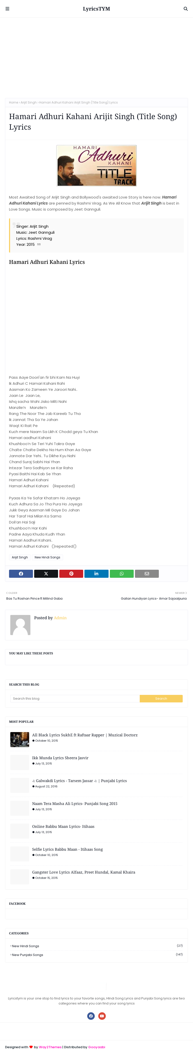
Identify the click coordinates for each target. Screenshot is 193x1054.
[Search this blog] (75, 698)
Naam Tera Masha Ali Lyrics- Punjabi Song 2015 (74, 803)
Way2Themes (50, 1047)
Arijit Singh (29, 102)
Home (13, 102)
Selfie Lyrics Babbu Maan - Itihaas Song (67, 849)
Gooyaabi (96, 1047)
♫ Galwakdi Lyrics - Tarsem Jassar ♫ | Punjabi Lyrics (79, 780)
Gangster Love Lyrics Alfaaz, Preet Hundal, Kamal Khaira (83, 872)
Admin (60, 617)
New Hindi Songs (47, 557)
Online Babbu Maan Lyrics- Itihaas (63, 826)
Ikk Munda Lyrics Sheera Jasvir (60, 757)
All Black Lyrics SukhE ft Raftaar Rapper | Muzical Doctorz (85, 734)
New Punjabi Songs (97, 954)
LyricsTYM (96, 8)
